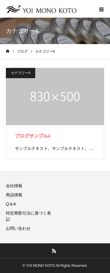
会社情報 (14, 185)
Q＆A (11, 204)
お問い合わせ (18, 228)
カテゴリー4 (21, 73)
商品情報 (14, 194)
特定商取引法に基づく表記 (28, 216)
